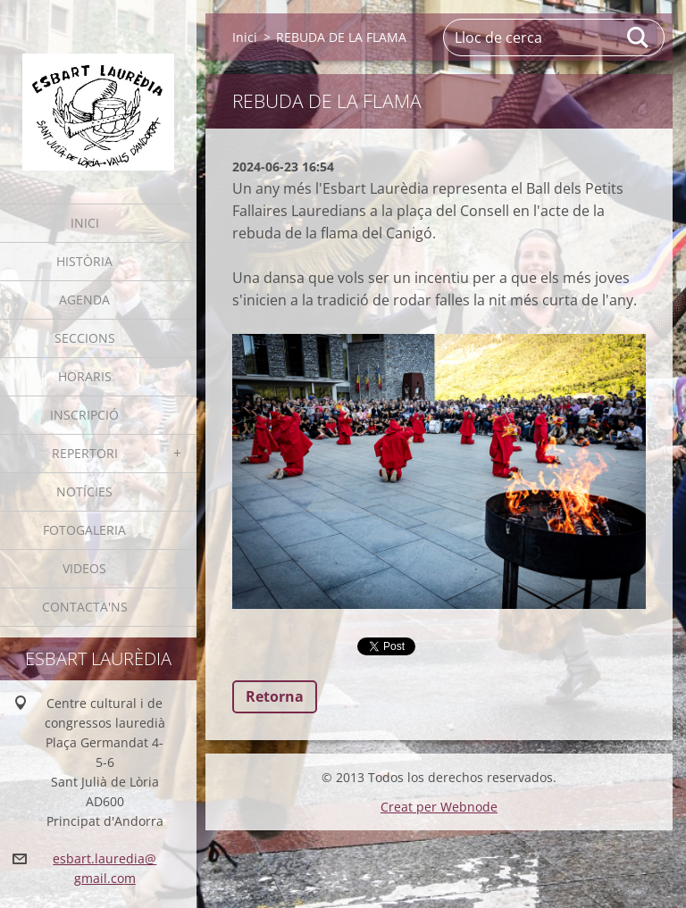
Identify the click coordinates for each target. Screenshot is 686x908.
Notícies (84, 491)
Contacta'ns (85, 606)
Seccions (84, 337)
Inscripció (84, 414)
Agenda (84, 299)
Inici (85, 222)
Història (84, 261)
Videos (84, 568)
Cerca (638, 37)
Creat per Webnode (439, 806)
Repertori (85, 453)
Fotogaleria (84, 529)
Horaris (85, 376)
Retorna (275, 696)
